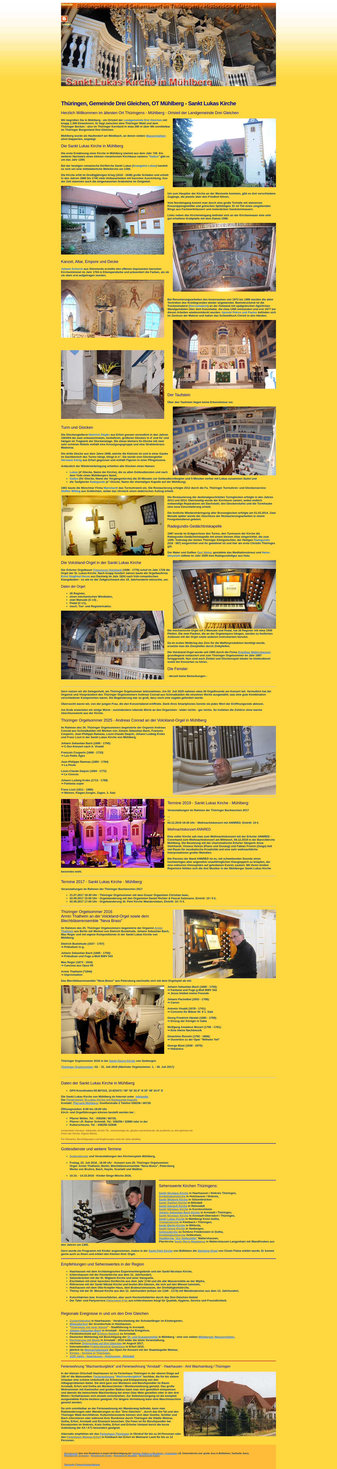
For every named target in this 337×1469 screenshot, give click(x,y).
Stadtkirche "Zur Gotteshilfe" (178, 1238)
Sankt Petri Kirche (161, 1250)
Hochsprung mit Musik (85, 1340)
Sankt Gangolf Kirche (173, 1206)
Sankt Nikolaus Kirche (173, 1209)
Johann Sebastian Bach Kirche (179, 1212)
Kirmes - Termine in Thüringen (90, 1353)
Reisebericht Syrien (101, 1456)
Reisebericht (71, 1453)
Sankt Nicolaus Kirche (173, 1193)
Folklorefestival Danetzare (107, 1346)
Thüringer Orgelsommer (77, 1066)
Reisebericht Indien (149, 1456)
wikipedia (142, 1096)
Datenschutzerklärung (88, 1464)
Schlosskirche (168, 1231)
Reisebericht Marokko (125, 1456)
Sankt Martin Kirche (172, 1225)
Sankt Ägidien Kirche (173, 1202)
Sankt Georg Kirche (122, 1060)
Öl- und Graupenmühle (142, 1337)
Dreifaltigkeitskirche (172, 1196)
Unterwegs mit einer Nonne (89, 1327)
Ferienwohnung (103, 1376)
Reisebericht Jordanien (76, 1456)
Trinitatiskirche (169, 1222)
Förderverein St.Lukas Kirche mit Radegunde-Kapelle (101, 1099)
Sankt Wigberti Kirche (173, 1199)
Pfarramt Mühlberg (85, 1103)
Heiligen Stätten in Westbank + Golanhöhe (154, 1453)
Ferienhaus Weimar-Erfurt (84, 1437)
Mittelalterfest (79, 1324)
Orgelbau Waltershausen (254, 652)
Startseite (69, 1464)
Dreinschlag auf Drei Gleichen (102, 1343)
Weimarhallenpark (96, 1349)
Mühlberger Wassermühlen (216, 1337)
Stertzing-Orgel (208, 1250)
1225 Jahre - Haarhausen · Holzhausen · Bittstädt (102, 1356)
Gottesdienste (79, 1156)
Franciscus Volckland (107, 569)
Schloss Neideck (108, 1333)
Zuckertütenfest (80, 1320)
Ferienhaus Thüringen (114, 1433)
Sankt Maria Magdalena (189, 1241)
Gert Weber (204, 552)
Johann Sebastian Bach (85, 1330)
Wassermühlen (156, 135)
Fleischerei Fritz (117, 1300)
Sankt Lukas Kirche (172, 1219)
